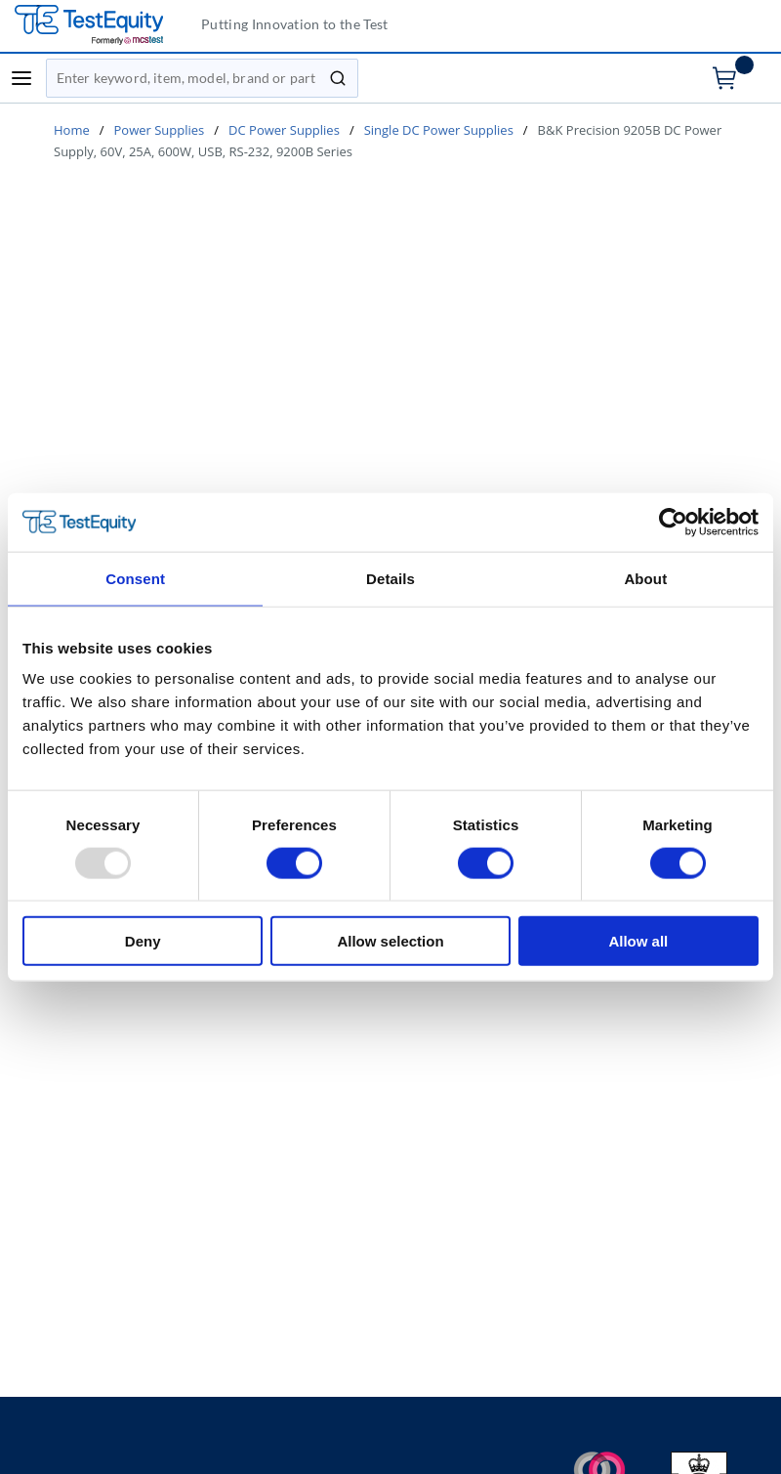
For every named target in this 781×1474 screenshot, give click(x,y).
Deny (143, 941)
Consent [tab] (135, 577)
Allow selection (390, 941)
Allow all (638, 941)
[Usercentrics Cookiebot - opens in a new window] (673, 521)
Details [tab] (390, 577)
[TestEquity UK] (100, 26)
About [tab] (645, 577)
